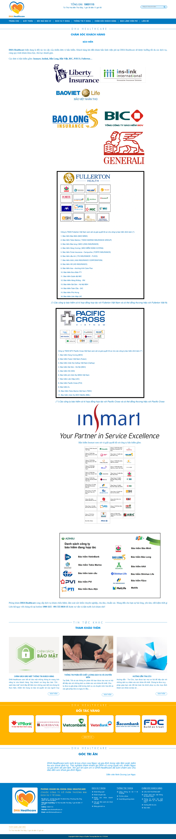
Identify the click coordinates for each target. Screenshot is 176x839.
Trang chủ (14, 21)
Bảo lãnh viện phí (129, 21)
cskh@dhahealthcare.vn (54, 812)
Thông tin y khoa (82, 21)
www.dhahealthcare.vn (54, 809)
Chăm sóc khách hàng (105, 21)
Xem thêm (53, 693)
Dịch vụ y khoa (62, 21)
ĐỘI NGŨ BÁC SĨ (44, 21)
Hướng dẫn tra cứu (142, 676)
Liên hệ (145, 21)
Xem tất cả (88, 737)
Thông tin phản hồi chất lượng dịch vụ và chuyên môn (88, 676)
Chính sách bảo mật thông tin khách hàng (34, 676)
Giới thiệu (28, 21)
